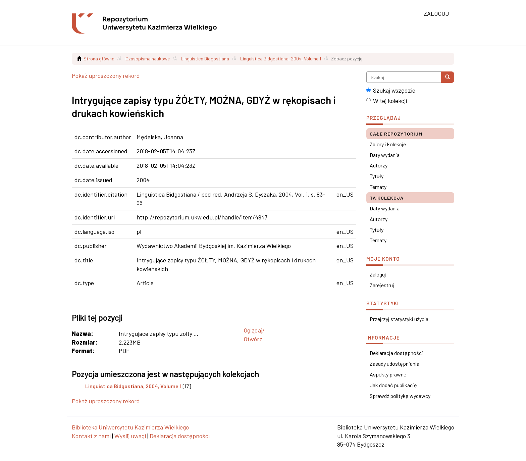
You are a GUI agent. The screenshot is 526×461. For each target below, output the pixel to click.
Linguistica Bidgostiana (205, 58)
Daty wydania (385, 155)
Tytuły (376, 176)
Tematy (378, 187)
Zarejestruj (382, 285)
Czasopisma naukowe (147, 58)
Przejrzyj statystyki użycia (399, 319)
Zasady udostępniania (394, 363)
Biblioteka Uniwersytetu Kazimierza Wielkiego (130, 427)
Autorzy (378, 165)
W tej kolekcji (386, 100)
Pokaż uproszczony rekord (106, 75)
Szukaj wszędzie (390, 90)
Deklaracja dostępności (396, 353)
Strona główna (99, 58)
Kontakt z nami (91, 436)
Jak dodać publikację (393, 385)
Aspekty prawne (388, 374)
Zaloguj (378, 274)
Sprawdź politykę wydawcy (400, 396)
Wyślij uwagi (130, 436)
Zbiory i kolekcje (388, 144)
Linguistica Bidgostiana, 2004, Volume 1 (280, 58)
